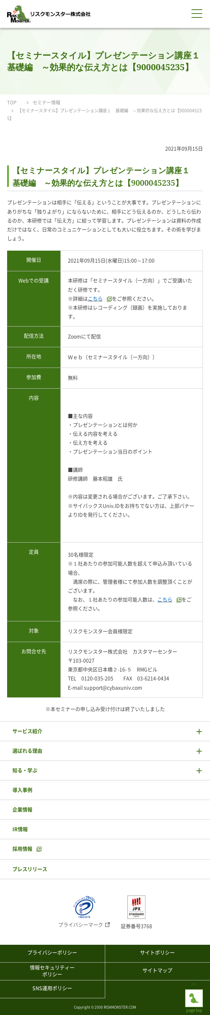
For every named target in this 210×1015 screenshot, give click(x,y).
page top (194, 995)
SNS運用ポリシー (52, 988)
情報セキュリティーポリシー (52, 971)
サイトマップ (157, 970)
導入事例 (22, 790)
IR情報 (20, 829)
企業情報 (22, 809)
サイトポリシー (157, 952)
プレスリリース (29, 869)
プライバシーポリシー (52, 952)
